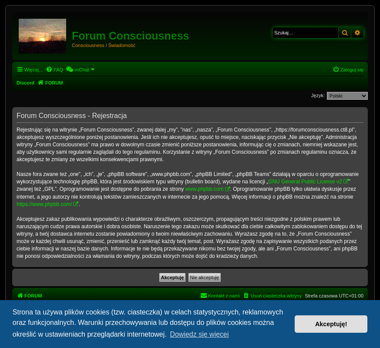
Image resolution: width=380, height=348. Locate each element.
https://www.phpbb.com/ (44, 204)
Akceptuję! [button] (331, 324)
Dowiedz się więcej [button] (199, 334)
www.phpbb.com (204, 189)
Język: (318, 95)
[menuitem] (54, 69)
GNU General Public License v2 (305, 182)
